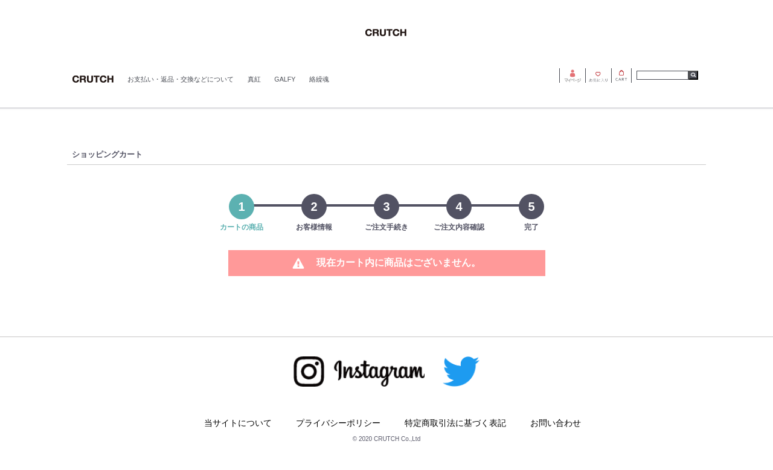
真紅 (254, 79)
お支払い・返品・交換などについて (180, 79)
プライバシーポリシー (338, 423)
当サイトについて (238, 423)
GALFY (284, 79)
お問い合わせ (555, 423)
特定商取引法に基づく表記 (455, 423)
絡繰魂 (319, 79)
